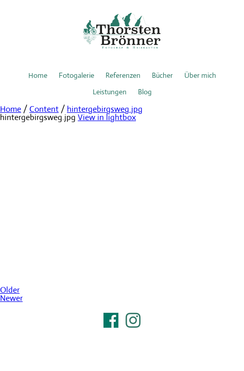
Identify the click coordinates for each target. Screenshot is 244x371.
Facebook (110, 320)
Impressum (122, 333)
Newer (11, 298)
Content (44, 109)
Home (37, 75)
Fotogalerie (76, 75)
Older (10, 289)
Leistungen (110, 91)
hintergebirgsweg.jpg (105, 109)
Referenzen (123, 75)
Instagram (133, 320)
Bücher (162, 75)
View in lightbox (107, 117)
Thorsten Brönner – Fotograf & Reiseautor (122, 31)
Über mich (200, 75)
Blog (145, 91)
